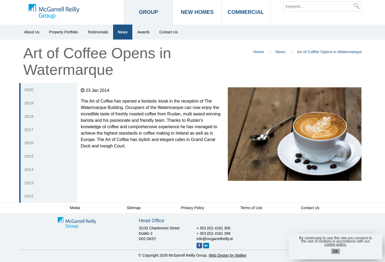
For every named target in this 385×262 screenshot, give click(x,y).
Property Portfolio (63, 32)
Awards (143, 32)
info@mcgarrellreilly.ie (215, 239)
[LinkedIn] (206, 245)
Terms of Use (251, 208)
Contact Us (168, 32)
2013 (28, 183)
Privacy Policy (192, 208)
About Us (32, 32)
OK (335, 251)
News (123, 32)
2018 (28, 116)
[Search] (357, 6)
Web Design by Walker (228, 255)
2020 (28, 89)
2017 (28, 129)
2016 (28, 142)
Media (75, 208)
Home (259, 51)
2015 (28, 156)
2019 (28, 103)
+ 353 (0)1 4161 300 (213, 228)
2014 (28, 169)
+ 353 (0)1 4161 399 (213, 233)
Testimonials (98, 32)
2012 (28, 196)
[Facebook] (199, 245)
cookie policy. (335, 244)
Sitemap (133, 208)
